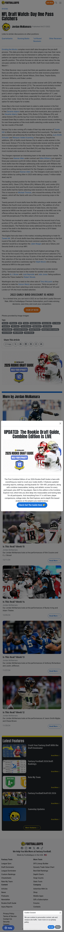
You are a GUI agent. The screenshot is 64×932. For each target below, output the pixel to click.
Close (58, 927)
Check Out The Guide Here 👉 (32, 505)
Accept (51, 927)
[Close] (60, 913)
